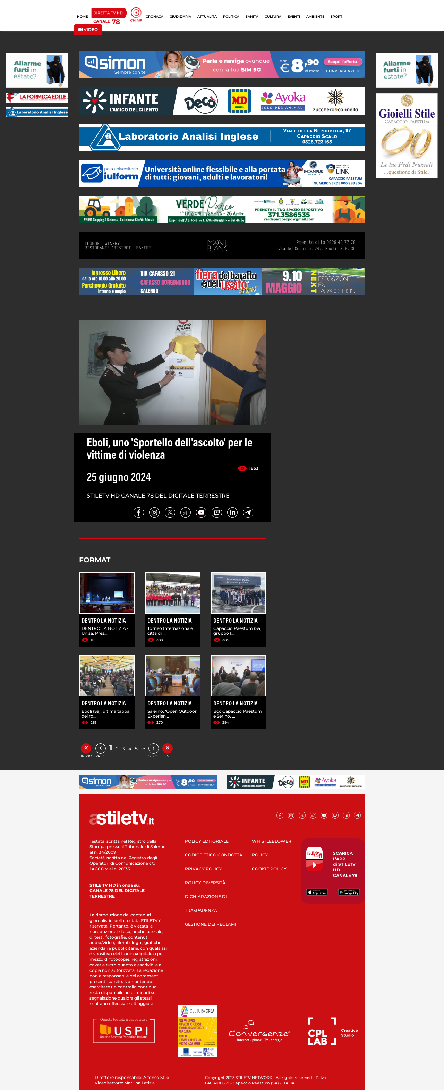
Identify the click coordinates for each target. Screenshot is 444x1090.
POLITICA (231, 16)
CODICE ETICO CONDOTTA (213, 855)
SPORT (336, 16)
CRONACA (154, 16)
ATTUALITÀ (207, 16)
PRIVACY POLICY (203, 868)
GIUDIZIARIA (180, 16)
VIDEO (88, 29)
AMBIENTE (315, 16)
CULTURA (273, 16)
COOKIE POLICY (269, 868)
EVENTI (294, 16)
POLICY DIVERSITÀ (205, 882)
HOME (82, 16)
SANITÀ (252, 16)
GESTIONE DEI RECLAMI (210, 924)
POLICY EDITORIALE (207, 841)
